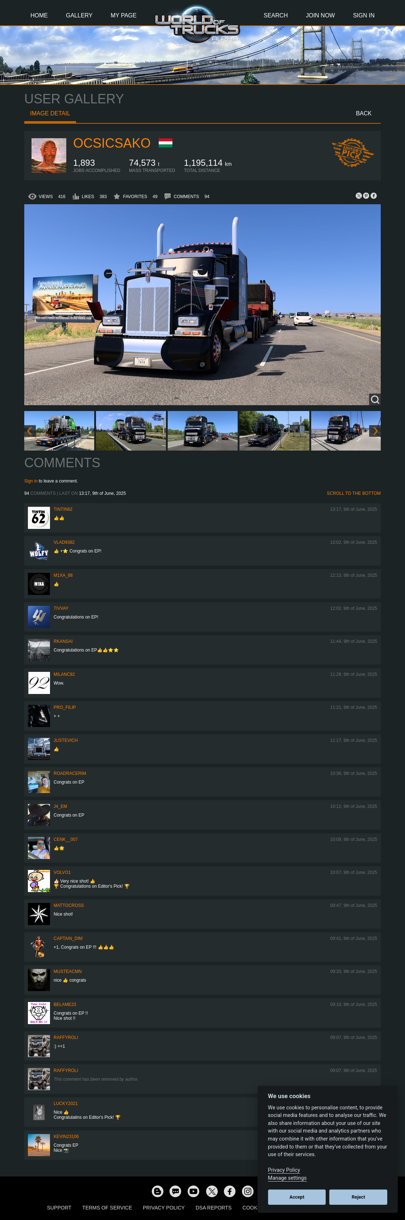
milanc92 (64, 674)
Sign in (31, 481)
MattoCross (69, 905)
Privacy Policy (164, 1208)
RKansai (63, 641)
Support (59, 1208)
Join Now (320, 15)
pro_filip (65, 707)
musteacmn (68, 971)
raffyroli (66, 1037)
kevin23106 (66, 1136)
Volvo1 (62, 872)
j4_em (60, 806)
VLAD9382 (64, 542)
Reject (358, 1197)
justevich (66, 740)
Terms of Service (107, 1208)
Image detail (50, 113)
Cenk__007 (66, 839)
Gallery (79, 15)
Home (39, 15)
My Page (124, 15)
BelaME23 (65, 1004)
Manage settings (287, 1178)
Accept (296, 1197)
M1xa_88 (63, 575)
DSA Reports (213, 1208)
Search (276, 15)
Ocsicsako (112, 143)
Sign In (364, 15)
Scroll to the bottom (354, 493)
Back (364, 113)
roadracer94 (70, 773)
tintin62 (63, 509)
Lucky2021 (66, 1103)
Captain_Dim (68, 938)
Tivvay (61, 608)
